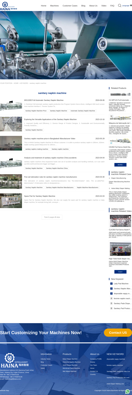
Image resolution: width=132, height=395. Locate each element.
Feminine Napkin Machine (72, 362)
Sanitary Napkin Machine (58, 111)
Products (67, 354)
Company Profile (96, 359)
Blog (42, 362)
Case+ (120, 272)
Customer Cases (46, 365)
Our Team (93, 365)
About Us (94, 354)
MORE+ (120, 165)
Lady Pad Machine (119, 283)
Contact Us (94, 371)
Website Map (4, 390)
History (92, 362)
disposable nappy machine (121, 293)
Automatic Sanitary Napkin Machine (83, 111)
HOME (16, 83)
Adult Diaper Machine (70, 365)
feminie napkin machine (121, 298)
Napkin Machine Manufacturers (87, 187)
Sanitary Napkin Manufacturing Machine (121, 288)
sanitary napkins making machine (36, 149)
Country (93, 374)
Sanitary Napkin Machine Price (35, 111)
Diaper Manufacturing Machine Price (117, 179)
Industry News (45, 359)
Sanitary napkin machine (60, 149)
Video (43, 368)
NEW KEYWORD (115, 354)
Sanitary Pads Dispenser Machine (121, 303)
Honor (92, 368)
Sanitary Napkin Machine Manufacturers (59, 187)
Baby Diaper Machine (70, 359)
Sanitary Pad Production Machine (121, 308)
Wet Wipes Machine (69, 371)
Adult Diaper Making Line (115, 384)
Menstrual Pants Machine (71, 368)
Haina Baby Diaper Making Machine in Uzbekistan (119, 189)
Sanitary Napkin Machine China (57, 168)
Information (46, 354)
